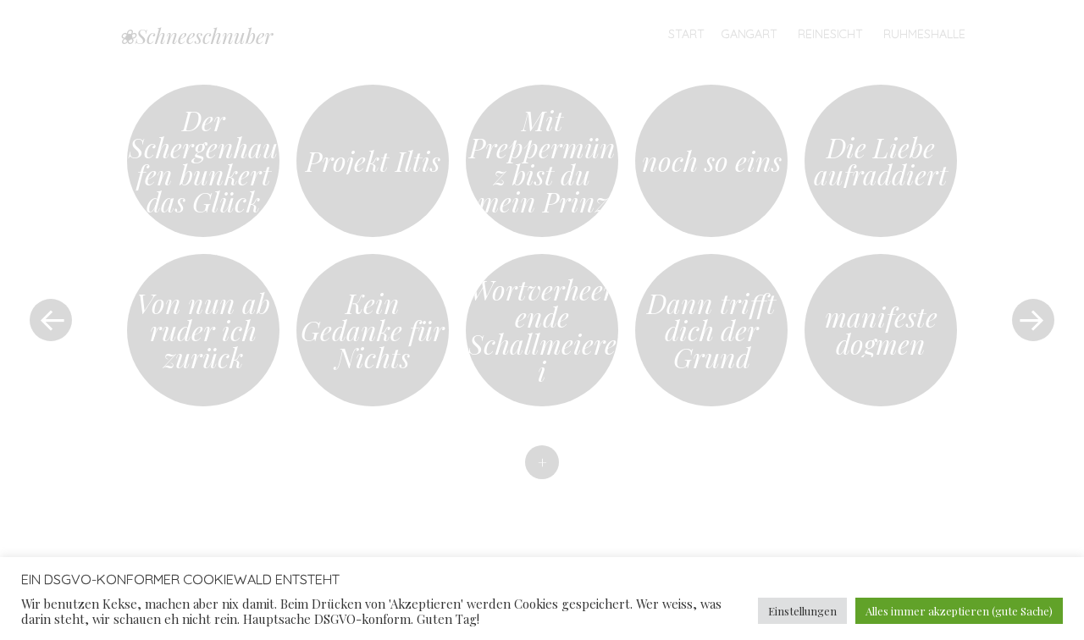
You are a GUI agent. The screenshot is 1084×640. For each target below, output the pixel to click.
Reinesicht (830, 33)
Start (686, 33)
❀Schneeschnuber (196, 35)
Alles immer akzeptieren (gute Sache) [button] (959, 611)
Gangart (749, 33)
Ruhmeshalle (924, 33)
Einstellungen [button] (802, 611)
